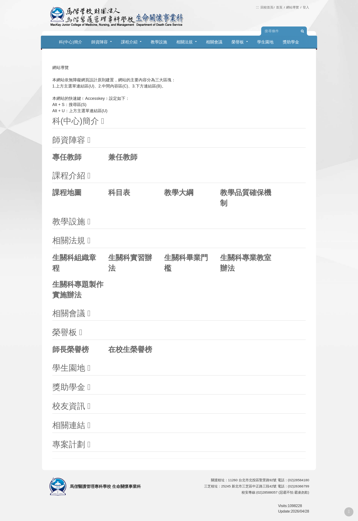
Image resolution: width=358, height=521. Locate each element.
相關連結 (68, 425)
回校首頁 (267, 7)
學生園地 (265, 42)
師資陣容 (101, 42)
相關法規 (186, 42)
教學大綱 (178, 192)
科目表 (119, 192)
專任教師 (67, 157)
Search (302, 31)
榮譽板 (240, 42)
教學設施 (159, 42)
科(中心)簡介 (70, 42)
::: (257, 7)
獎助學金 (291, 42)
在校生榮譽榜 (130, 349)
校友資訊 (68, 406)
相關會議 (214, 42)
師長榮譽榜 (70, 349)
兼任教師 (122, 157)
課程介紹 (131, 42)
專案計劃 (68, 444)
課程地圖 (67, 192)
